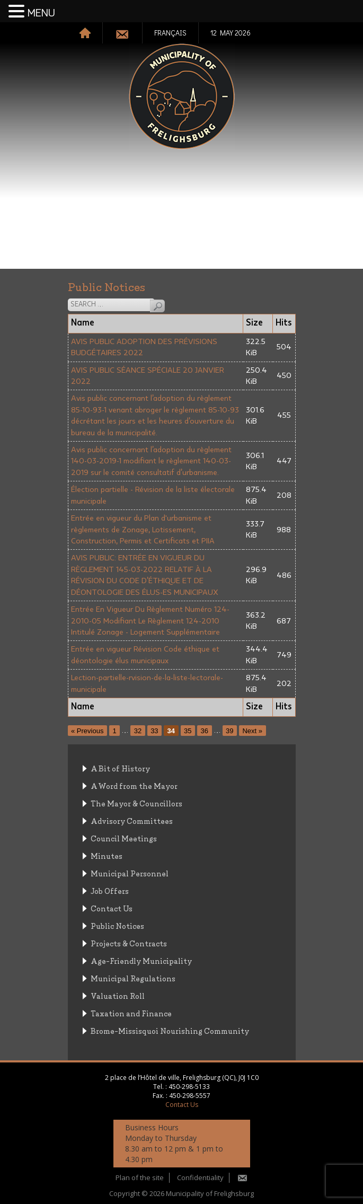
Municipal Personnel (130, 873)
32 (137, 730)
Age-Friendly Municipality (141, 960)
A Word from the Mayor (134, 785)
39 (229, 730)
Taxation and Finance (131, 1013)
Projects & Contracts (129, 943)
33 (154, 730)
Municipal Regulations (133, 978)
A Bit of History (120, 768)
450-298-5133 (189, 1086)
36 (204, 730)
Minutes (106, 855)
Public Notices (117, 925)
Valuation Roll (118, 995)
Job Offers (110, 890)
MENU (41, 13)
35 (187, 730)
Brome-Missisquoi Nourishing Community (170, 1030)
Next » (252, 730)
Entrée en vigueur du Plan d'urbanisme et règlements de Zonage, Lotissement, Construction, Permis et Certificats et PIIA (143, 529)
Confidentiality (200, 1177)
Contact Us (111, 908)
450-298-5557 (189, 1095)
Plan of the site (140, 1177)
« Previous (87, 730)
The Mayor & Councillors (136, 803)
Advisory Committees (132, 820)
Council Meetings (124, 838)
